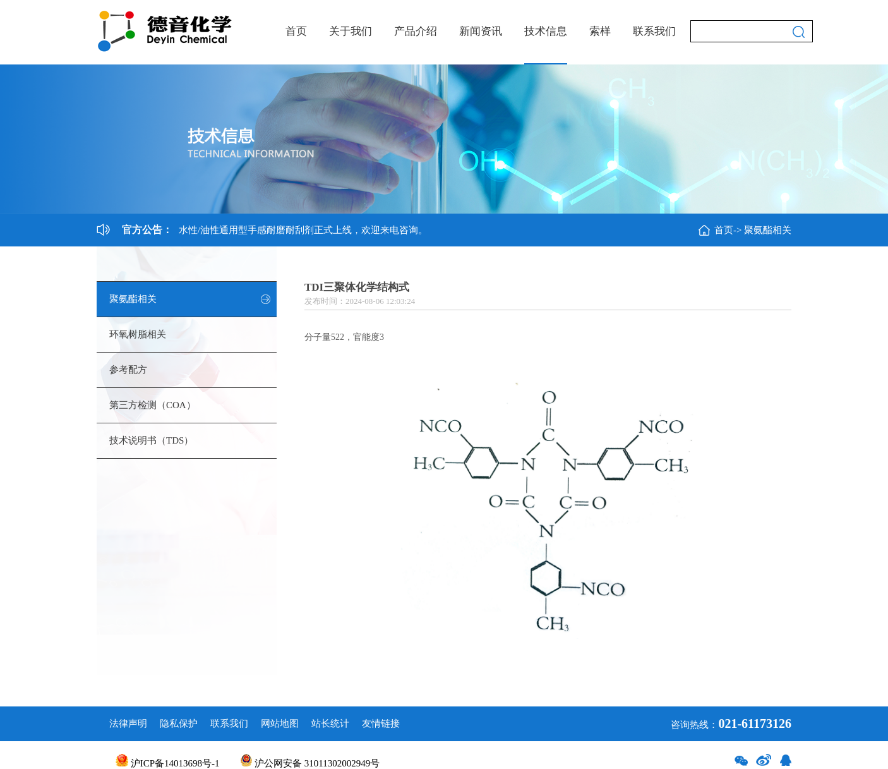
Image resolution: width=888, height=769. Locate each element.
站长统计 (330, 723)
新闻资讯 (480, 31)
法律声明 (128, 723)
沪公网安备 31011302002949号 (310, 763)
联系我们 (654, 31)
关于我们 (350, 31)
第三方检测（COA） (152, 405)
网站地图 (280, 723)
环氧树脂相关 (137, 334)
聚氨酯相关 (767, 230)
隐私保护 (179, 723)
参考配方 (128, 370)
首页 (296, 31)
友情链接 (381, 723)
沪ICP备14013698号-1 (168, 763)
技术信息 (545, 31)
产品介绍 (415, 31)
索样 (600, 31)
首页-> (727, 230)
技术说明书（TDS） (151, 440)
